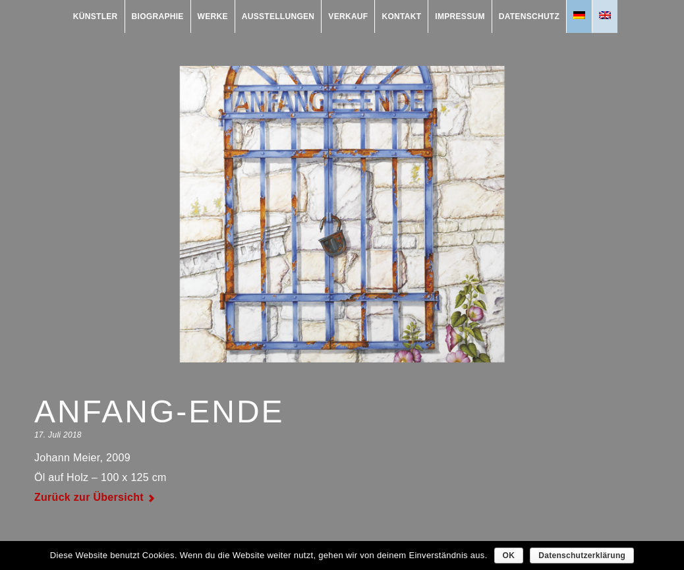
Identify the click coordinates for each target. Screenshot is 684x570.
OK (509, 555)
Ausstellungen (278, 16)
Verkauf (348, 16)
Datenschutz (529, 16)
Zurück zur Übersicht (89, 497)
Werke (213, 16)
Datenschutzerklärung (581, 555)
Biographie (158, 16)
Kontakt (401, 16)
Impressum (459, 16)
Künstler (95, 16)
